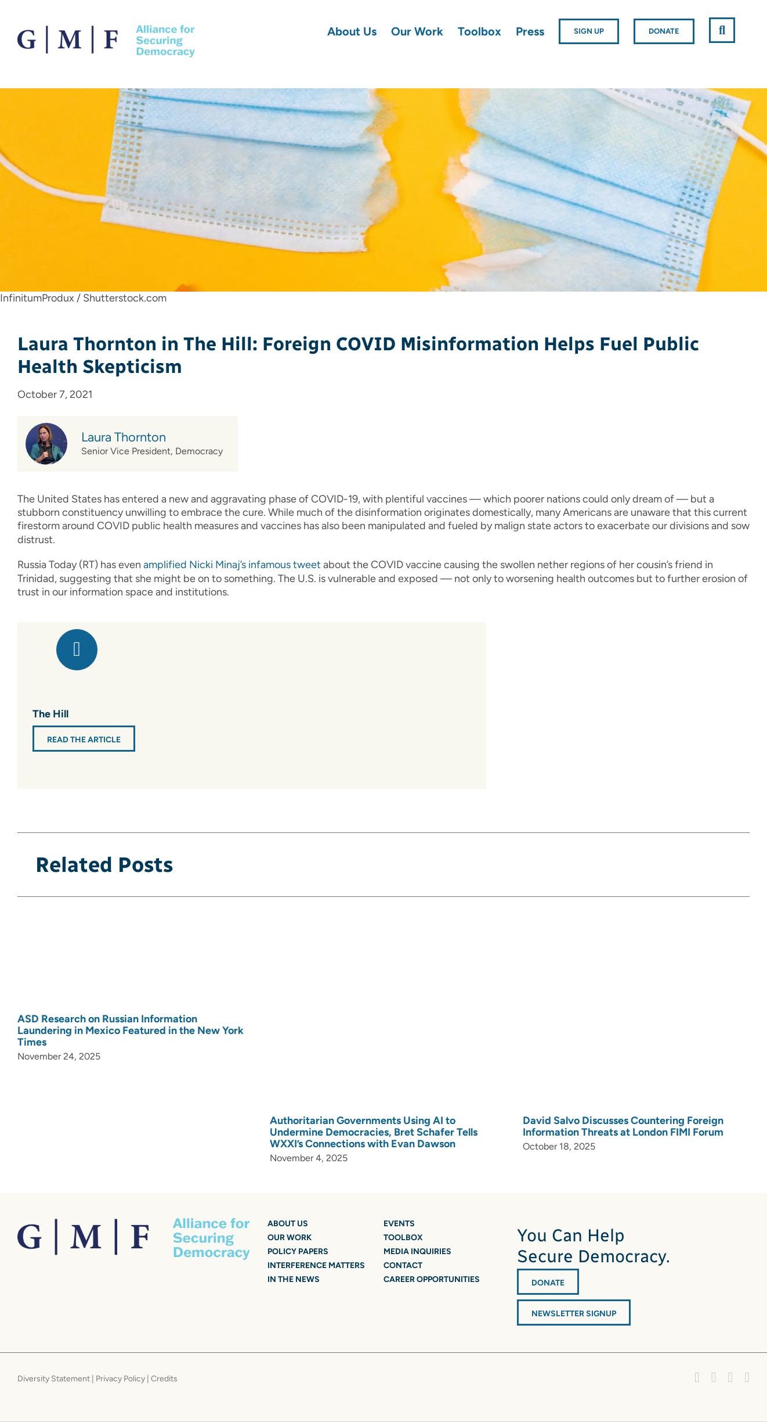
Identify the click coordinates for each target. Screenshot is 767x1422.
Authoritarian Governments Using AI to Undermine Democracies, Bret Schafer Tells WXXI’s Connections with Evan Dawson (373, 1132)
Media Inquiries (417, 1251)
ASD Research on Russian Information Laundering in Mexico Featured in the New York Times (130, 1030)
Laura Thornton (123, 437)
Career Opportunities (432, 1279)
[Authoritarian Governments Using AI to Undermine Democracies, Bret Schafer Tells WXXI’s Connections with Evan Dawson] (432, 1012)
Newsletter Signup (573, 1314)
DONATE (548, 1283)
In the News (293, 1279)
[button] (722, 30)
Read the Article (84, 740)
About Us (287, 1224)
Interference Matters (316, 1265)
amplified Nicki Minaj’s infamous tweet (232, 564)
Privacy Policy (120, 1379)
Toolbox (403, 1238)
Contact (403, 1265)
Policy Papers (297, 1251)
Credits (164, 1379)
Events (399, 1224)
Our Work (289, 1238)
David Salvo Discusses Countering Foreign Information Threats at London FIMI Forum (623, 1126)
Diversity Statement (53, 1379)
